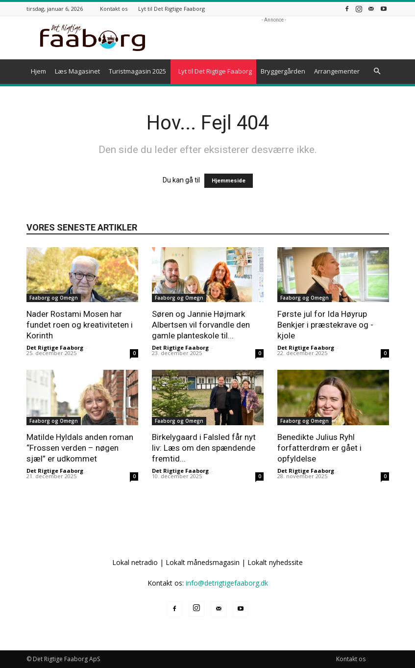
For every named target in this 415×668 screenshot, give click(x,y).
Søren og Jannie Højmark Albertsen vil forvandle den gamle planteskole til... (201, 324)
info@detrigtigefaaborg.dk (227, 583)
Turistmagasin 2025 (137, 71)
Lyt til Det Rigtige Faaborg (171, 8)
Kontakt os (113, 8)
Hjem (38, 71)
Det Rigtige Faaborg (54, 347)
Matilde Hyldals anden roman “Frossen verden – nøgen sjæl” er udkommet (79, 447)
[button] (377, 71)
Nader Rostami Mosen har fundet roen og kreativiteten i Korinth (79, 324)
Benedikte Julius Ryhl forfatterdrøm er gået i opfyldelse (319, 447)
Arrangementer (337, 71)
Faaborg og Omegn (53, 297)
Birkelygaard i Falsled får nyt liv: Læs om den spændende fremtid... (204, 447)
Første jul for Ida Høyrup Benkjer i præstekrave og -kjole (325, 324)
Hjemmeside (228, 181)
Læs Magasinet (77, 71)
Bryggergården (283, 71)
